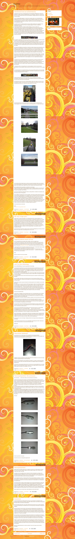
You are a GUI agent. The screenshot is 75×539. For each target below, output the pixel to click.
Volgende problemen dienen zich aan (23, 239)
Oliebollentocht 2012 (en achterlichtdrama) (25, 11)
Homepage (30, 533)
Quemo (16, 4)
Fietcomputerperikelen (20, 467)
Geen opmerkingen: (27, 460)
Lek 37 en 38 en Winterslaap (21, 264)
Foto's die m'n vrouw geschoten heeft (19, 206)
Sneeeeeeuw (17, 499)
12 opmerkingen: (26, 209)
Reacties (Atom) (31, 536)
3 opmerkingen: (26, 491)
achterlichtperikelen (19, 210)
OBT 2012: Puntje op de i (20, 216)
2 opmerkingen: (26, 256)
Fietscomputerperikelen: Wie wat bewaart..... (25, 376)
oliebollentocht (28, 210)
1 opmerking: (26, 368)
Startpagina (50, 13)
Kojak (31, 327)
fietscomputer (28, 327)
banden (18, 327)
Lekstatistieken (50, 14)
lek (32, 327)
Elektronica (24, 210)
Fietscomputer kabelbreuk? (21, 333)
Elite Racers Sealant (22, 327)
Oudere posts (42, 533)
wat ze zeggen (35, 327)
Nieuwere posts (17, 533)
